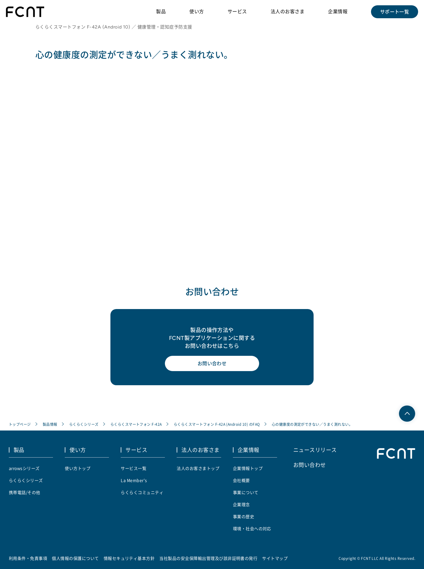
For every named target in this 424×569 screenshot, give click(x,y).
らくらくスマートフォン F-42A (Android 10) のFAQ (217, 424)
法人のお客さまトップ (198, 468)
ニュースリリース (315, 449)
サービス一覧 (133, 468)
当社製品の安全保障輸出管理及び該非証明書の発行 (208, 558)
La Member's (134, 480)
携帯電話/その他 (24, 492)
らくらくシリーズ (84, 424)
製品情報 (50, 424)
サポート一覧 (394, 12)
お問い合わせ (212, 363)
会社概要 (241, 480)
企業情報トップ (248, 468)
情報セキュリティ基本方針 (129, 558)
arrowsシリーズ (24, 468)
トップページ (20, 424)
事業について (246, 492)
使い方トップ (77, 468)
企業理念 (241, 504)
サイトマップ (275, 558)
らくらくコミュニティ (142, 492)
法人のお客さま (287, 11)
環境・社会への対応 (252, 528)
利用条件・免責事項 (28, 558)
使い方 (196, 11)
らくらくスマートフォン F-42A (136, 424)
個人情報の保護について (75, 558)
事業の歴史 (243, 516)
